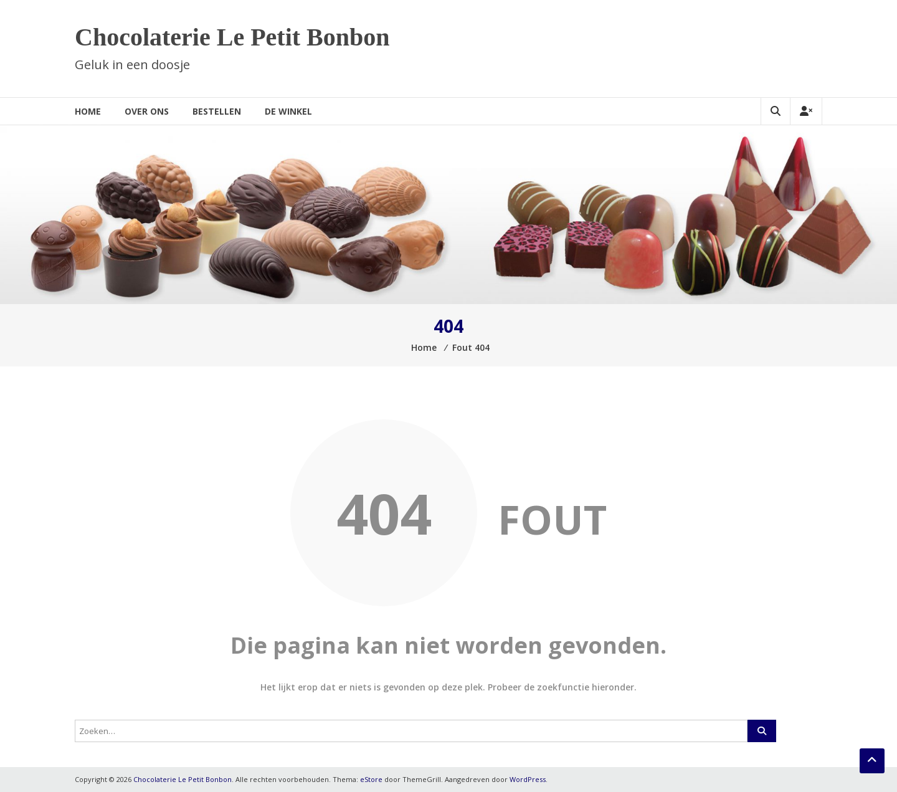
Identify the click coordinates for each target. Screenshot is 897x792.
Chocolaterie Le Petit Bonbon (232, 37)
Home (88, 111)
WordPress (528, 779)
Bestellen (216, 111)
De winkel (288, 111)
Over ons (147, 111)
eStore (371, 779)
